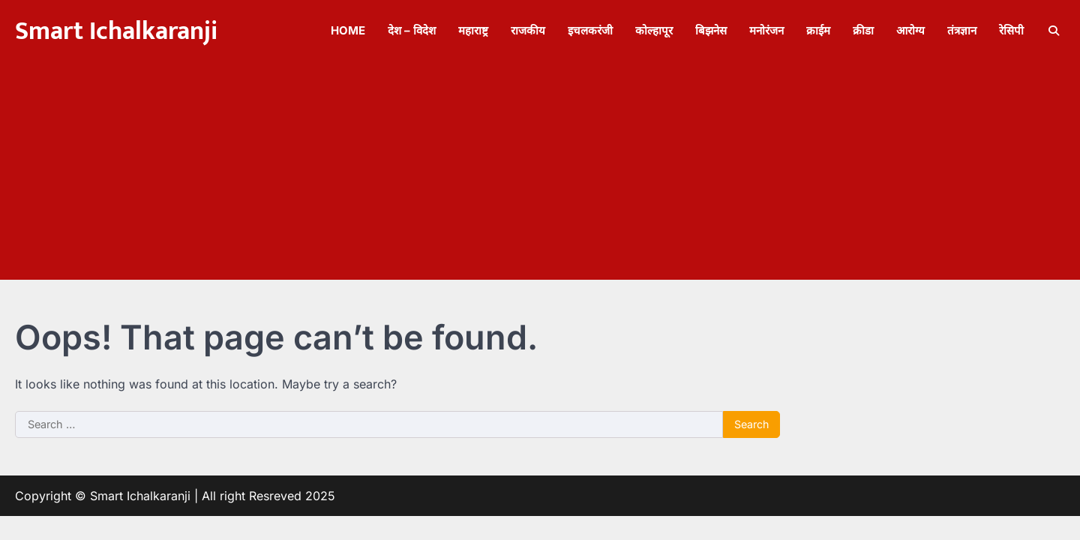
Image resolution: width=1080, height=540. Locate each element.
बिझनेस (711, 30)
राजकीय (528, 30)
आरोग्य (910, 30)
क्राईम (818, 30)
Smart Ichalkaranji (116, 31)
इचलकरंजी (590, 30)
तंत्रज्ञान (961, 30)
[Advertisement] (540, 175)
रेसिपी (1011, 30)
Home (348, 30)
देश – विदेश (412, 30)
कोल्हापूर (654, 30)
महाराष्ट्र (473, 30)
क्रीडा (863, 30)
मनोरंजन (766, 30)
